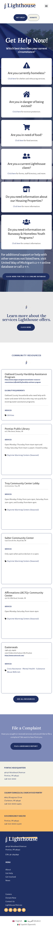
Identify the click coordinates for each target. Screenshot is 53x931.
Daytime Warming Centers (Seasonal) (23, 455)
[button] (46, 6)
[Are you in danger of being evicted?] (27, 94)
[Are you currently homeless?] (27, 65)
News (7, 880)
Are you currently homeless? (26, 73)
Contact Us (10, 901)
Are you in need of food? (26, 135)
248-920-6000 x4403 (12, 804)
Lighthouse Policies (13, 905)
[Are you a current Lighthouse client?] (27, 156)
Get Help (9, 873)
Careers (8, 894)
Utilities (10, 415)
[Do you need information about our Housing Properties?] (27, 189)
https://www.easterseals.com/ (14, 655)
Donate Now (10, 898)
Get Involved (10, 877)
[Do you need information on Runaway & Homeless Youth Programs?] (27, 222)
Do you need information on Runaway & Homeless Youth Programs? (26, 233)
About (8, 870)
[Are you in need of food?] (27, 127)
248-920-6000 (10, 779)
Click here (12, 79)
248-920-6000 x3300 (13, 824)
